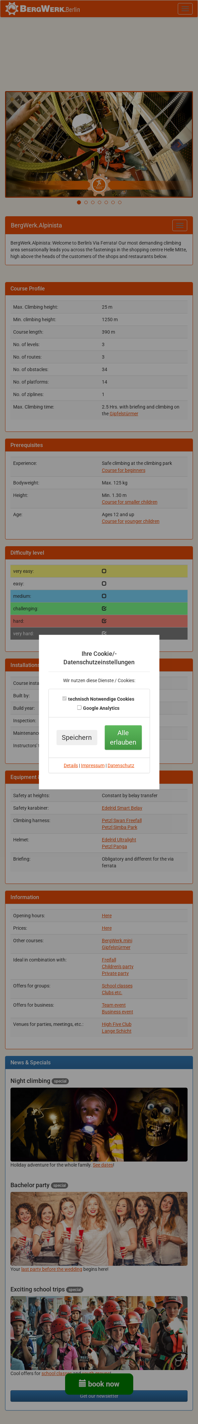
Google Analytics (101, 708)
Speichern (77, 737)
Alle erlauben (123, 738)
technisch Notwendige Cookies (101, 699)
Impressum (93, 765)
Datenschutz (121, 765)
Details (71, 765)
